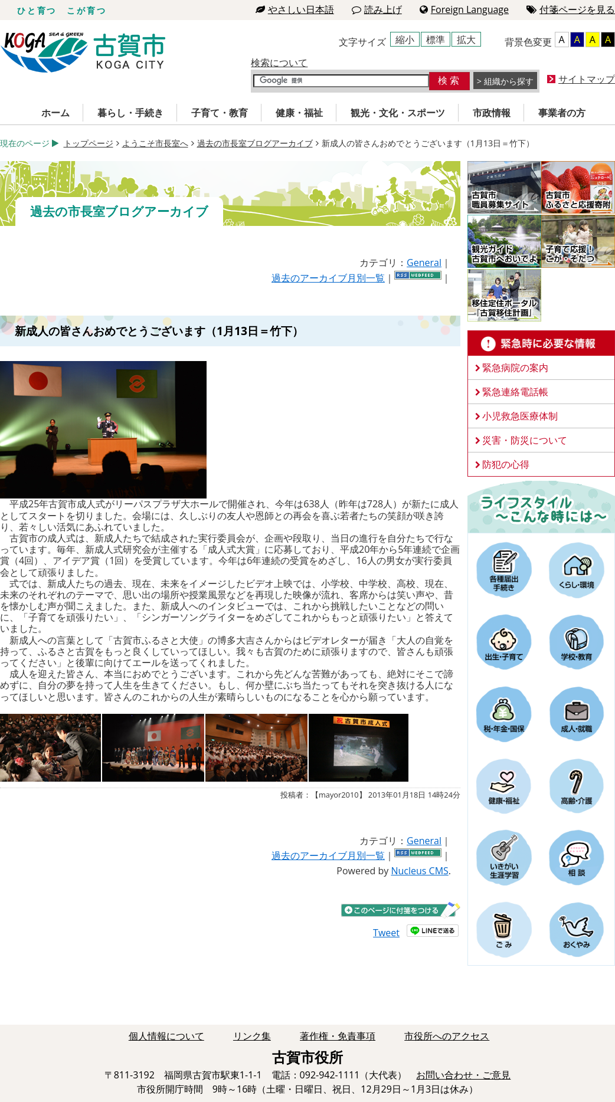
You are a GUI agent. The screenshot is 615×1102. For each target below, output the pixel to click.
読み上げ (377, 9)
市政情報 (492, 112)
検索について (279, 62)
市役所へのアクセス (446, 1035)
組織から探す (509, 81)
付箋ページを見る (570, 9)
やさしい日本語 (295, 9)
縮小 (404, 39)
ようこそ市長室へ (155, 143)
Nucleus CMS (419, 870)
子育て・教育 (219, 112)
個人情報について (166, 1035)
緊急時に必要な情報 (541, 343)
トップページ (88, 143)
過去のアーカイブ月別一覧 (328, 277)
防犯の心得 (505, 464)
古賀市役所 (83, 53)
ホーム (55, 112)
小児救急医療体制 (520, 415)
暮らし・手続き (130, 112)
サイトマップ (586, 79)
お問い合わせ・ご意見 (463, 1074)
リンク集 (252, 1035)
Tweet (386, 932)
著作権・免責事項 (337, 1035)
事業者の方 (561, 112)
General (424, 262)
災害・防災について (524, 440)
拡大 (466, 39)
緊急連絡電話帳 (515, 391)
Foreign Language (464, 9)
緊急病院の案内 (515, 367)
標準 (435, 39)
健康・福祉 (299, 112)
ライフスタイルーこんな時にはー (541, 506)
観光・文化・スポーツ (398, 112)
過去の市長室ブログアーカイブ (255, 143)
